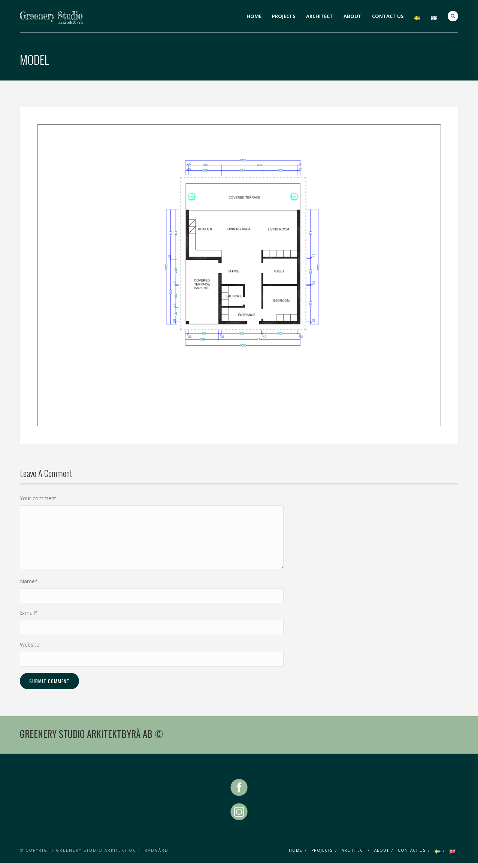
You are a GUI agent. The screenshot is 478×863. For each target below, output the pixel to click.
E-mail (29, 612)
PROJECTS (284, 16)
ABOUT (352, 16)
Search (453, 16)
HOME (253, 16)
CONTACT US (388, 16)
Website (29, 644)
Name (29, 581)
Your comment (38, 498)
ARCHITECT (319, 16)
